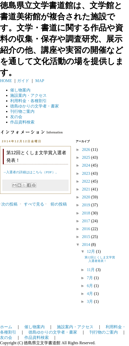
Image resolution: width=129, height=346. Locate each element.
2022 (86, 181)
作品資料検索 (22, 122)
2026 (86, 149)
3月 (90, 301)
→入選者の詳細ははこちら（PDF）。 (31, 172)
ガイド (23, 80)
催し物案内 (20, 90)
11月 (91, 270)
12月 (91, 251)
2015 (86, 236)
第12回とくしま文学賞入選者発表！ (100, 259)
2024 (86, 165)
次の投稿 (9, 204)
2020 (86, 197)
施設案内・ (28, 95)
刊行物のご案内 (103, 332)
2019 (86, 205)
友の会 (16, 117)
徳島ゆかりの (34, 106)
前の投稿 (59, 204)
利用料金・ (28, 101)
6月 (90, 286)
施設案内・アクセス (75, 327)
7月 (90, 278)
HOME (6, 80)
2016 (86, 229)
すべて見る (34, 204)
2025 (86, 157)
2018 (86, 213)
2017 (86, 221)
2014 (86, 244)
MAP (39, 80)
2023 (86, 173)
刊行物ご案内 (22, 111)
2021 (86, 189)
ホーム (6, 327)
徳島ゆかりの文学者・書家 (52, 332)
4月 (90, 293)
